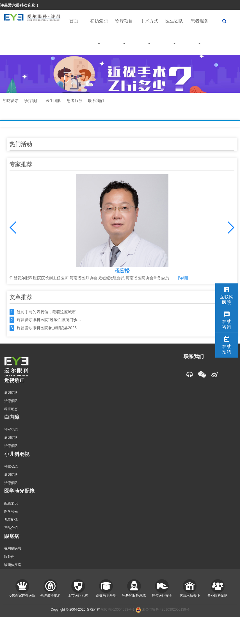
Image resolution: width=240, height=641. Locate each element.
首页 (73, 21)
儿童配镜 (11, 520)
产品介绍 (11, 528)
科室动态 (11, 409)
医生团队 (174, 37)
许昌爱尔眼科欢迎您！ (19, 5)
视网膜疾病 (12, 548)
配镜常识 (11, 503)
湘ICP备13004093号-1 (117, 610)
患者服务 (200, 37)
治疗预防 (11, 401)
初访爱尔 (99, 37)
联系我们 (96, 100)
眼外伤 (9, 557)
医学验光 (11, 511)
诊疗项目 (124, 37)
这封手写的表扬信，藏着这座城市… (48, 312)
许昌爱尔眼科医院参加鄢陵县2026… (49, 328)
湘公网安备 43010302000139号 (162, 610)
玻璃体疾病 (12, 565)
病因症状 (11, 393)
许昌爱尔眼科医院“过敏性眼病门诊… (49, 319)
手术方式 (149, 37)
